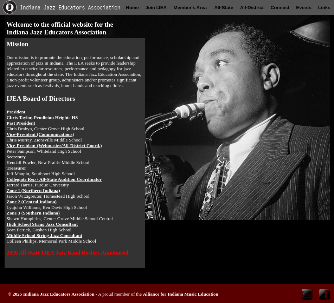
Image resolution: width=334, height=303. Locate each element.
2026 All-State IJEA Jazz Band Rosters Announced (68, 253)
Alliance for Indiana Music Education (180, 294)
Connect (280, 7)
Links (324, 7)
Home (132, 7)
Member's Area (190, 7)
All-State (223, 7)
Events (303, 7)
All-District (252, 7)
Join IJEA (156, 7)
